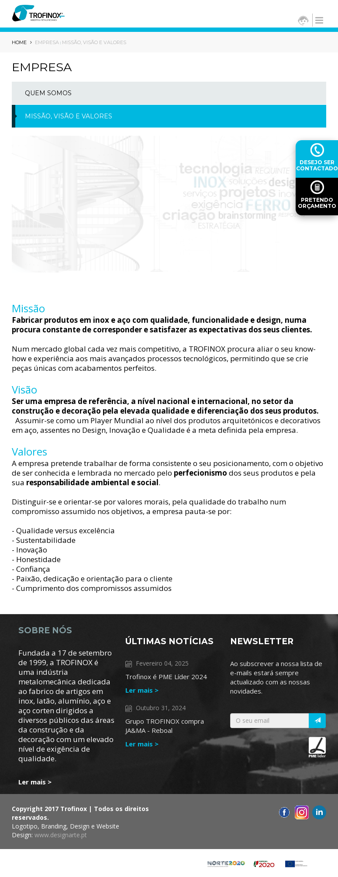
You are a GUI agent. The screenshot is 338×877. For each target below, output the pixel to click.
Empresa (47, 42)
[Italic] (317, 720)
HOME (22, 42)
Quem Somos (48, 93)
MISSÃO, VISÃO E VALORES (94, 42)
